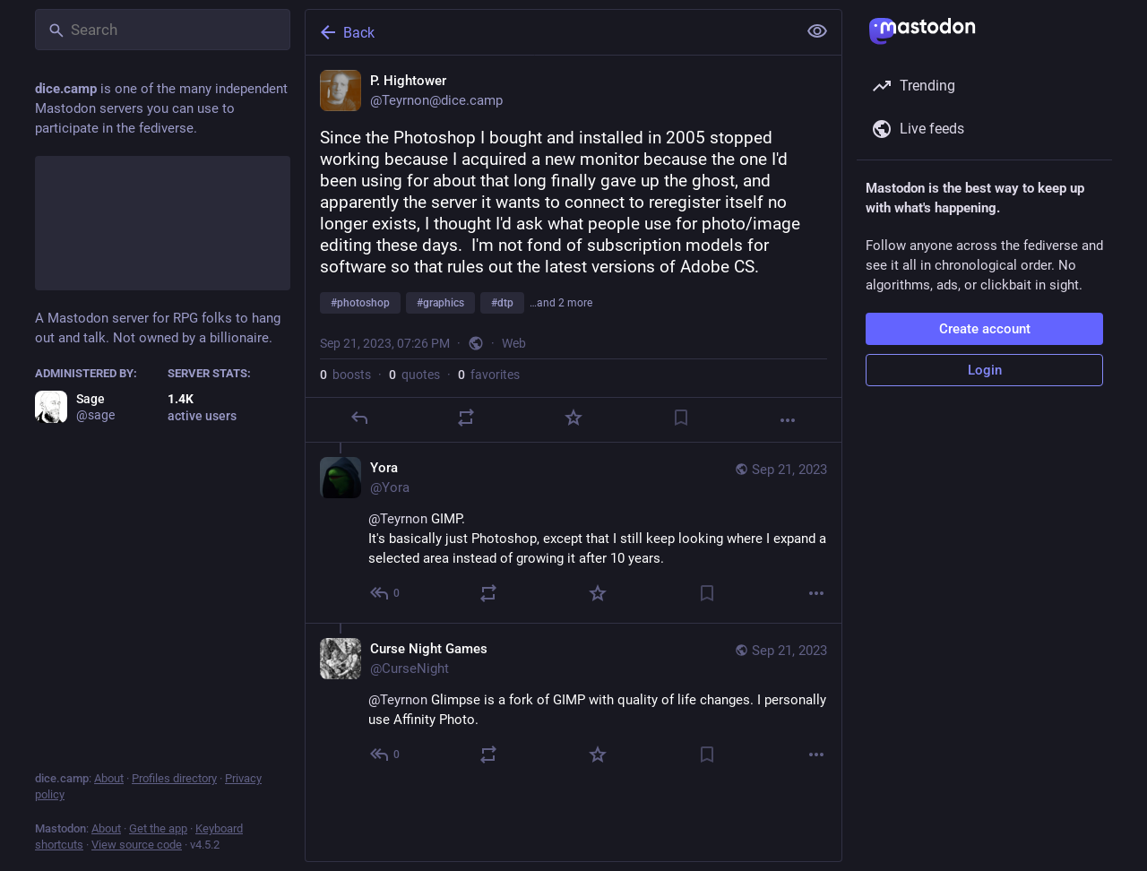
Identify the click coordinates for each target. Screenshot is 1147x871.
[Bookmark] (681, 417)
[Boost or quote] (466, 417)
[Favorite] (573, 417)
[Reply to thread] (385, 593)
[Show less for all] (817, 31)
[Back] (549, 32)
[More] (787, 420)
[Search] (162, 29)
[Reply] (359, 417)
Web (514, 343)
